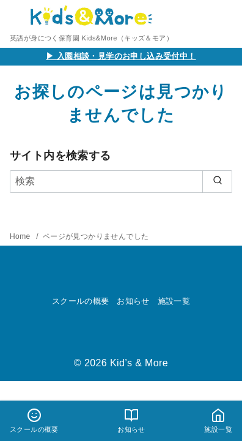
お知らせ (133, 301)
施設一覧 (174, 301)
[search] (217, 181)
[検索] (121, 181)
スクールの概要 (80, 301)
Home (21, 236)
